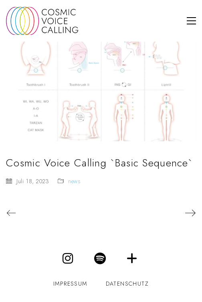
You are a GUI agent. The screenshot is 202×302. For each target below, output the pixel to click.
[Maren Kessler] (132, 258)
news (74, 181)
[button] (191, 20)
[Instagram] (68, 258)
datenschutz (127, 284)
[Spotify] (100, 258)
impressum (70, 284)
